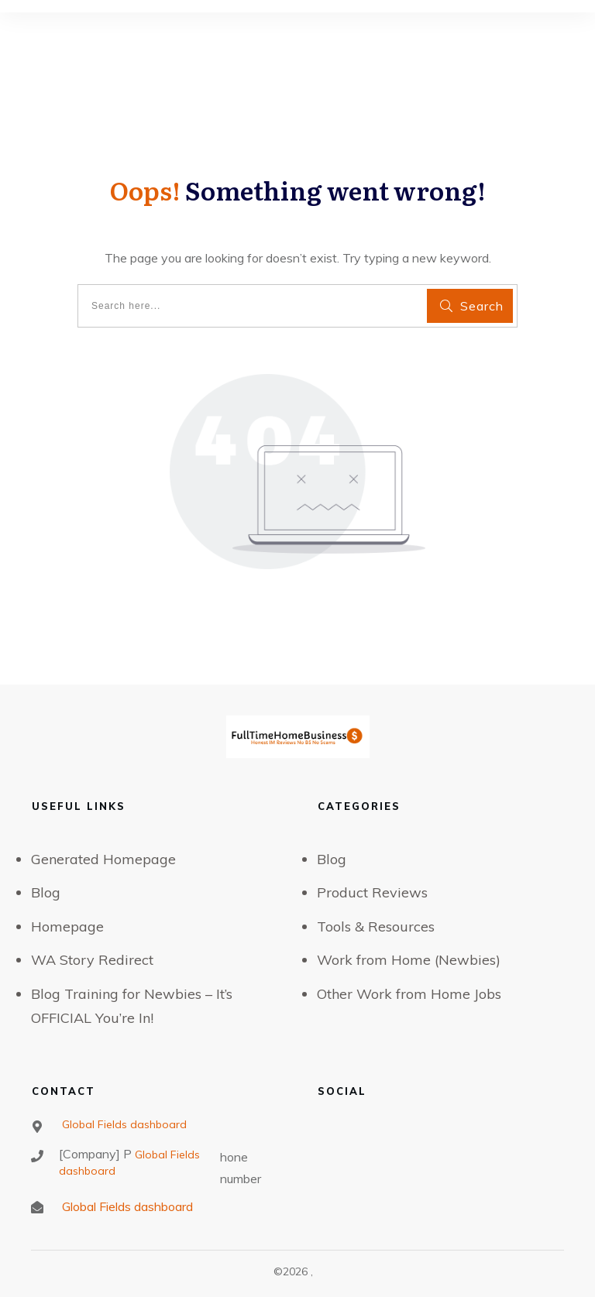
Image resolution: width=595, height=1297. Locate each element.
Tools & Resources (376, 926)
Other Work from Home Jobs (409, 994)
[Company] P (95, 1153)
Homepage (67, 926)
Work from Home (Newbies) (408, 960)
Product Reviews (372, 892)
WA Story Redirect (92, 960)
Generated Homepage (103, 859)
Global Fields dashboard (123, 1124)
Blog (45, 892)
